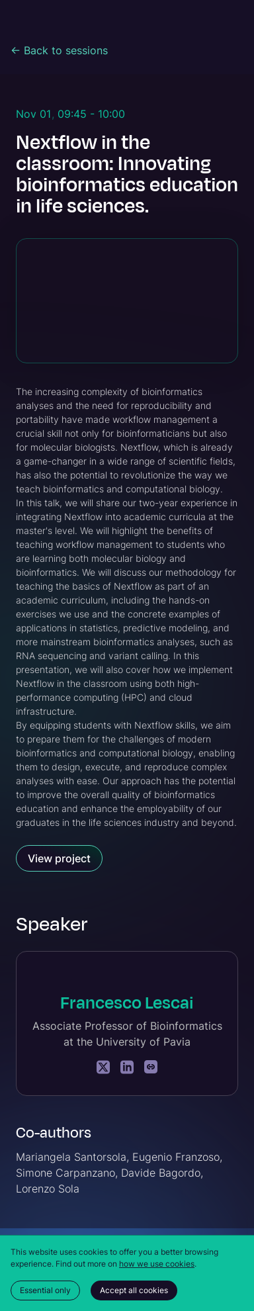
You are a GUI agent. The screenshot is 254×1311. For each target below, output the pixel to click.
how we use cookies (156, 1264)
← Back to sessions (59, 50)
